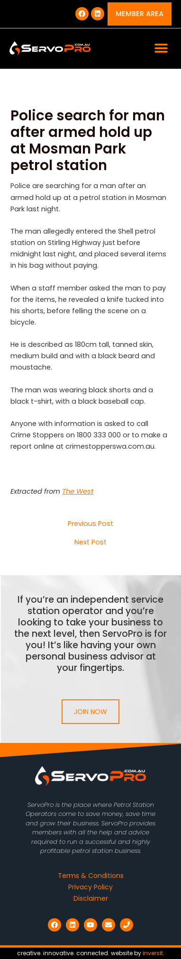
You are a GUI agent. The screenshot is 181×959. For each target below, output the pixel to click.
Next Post (90, 542)
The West (77, 491)
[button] (161, 48)
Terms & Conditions (91, 875)
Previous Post (90, 523)
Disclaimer (90, 898)
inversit (153, 953)
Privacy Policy (90, 887)
